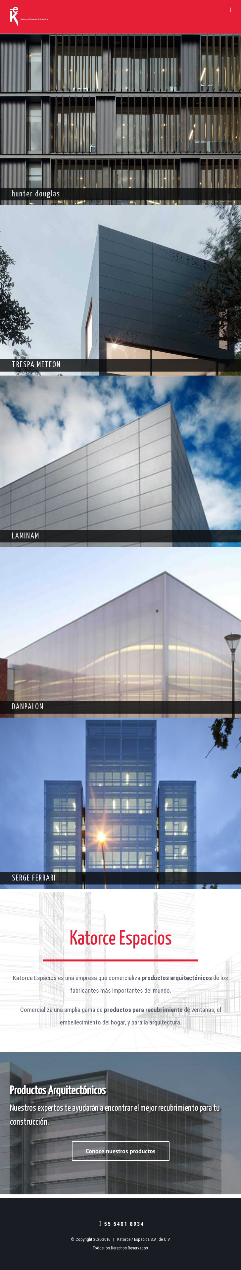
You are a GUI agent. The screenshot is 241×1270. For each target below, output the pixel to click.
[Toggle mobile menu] (229, 10)
